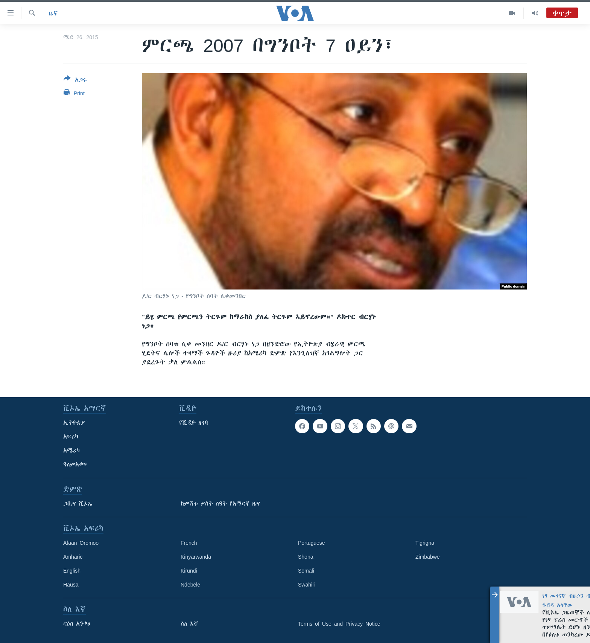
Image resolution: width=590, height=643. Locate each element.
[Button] (75, 80)
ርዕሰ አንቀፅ (76, 623)
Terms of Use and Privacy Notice (339, 623)
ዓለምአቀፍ (75, 464)
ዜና (53, 13)
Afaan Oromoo (81, 542)
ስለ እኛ (189, 623)
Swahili (306, 584)
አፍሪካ (70, 436)
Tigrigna (424, 542)
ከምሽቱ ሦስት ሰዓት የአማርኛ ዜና (220, 503)
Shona (305, 556)
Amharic (72, 556)
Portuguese (311, 542)
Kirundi (189, 570)
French (189, 542)
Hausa (70, 584)
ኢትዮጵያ (74, 422)
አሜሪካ (71, 450)
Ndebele (190, 584)
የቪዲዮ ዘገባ (193, 422)
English (72, 570)
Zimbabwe (427, 556)
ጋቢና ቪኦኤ (77, 503)
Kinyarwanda (196, 556)
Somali (306, 570)
